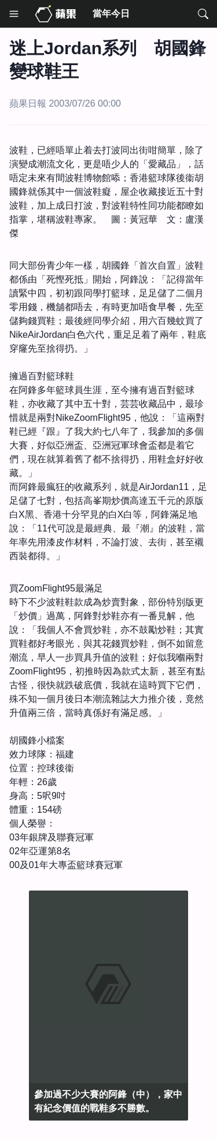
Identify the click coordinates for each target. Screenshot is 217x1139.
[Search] (203, 14)
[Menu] (14, 14)
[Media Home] (55, 13)
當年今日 (111, 13)
